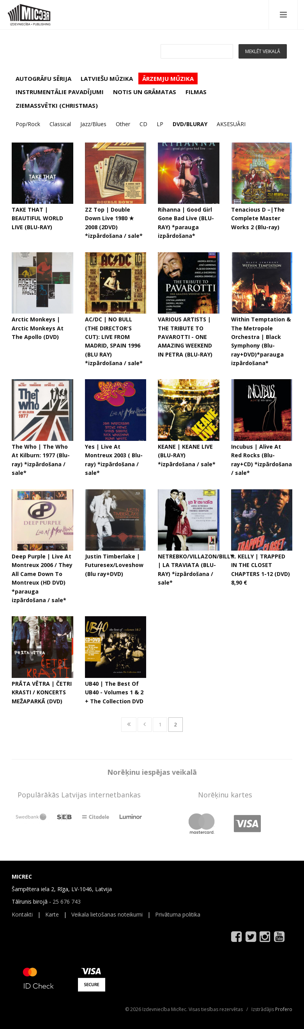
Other (123, 124)
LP (160, 124)
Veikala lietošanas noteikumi (107, 914)
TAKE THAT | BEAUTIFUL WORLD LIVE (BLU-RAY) (37, 218)
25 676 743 (67, 901)
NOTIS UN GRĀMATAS (144, 92)
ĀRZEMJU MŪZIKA (168, 78)
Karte (52, 914)
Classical (60, 124)
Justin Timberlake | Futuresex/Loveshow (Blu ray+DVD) (114, 565)
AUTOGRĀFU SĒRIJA (43, 78)
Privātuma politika (177, 914)
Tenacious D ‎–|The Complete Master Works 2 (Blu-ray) (258, 218)
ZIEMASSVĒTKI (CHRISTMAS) (57, 105)
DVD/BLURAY (190, 124)
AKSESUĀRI (231, 124)
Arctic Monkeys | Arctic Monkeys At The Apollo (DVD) (38, 328)
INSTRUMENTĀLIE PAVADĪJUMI (60, 92)
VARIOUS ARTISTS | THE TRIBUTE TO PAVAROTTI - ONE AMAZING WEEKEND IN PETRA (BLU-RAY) (185, 337)
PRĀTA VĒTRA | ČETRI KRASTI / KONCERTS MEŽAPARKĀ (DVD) (42, 692)
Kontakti (22, 914)
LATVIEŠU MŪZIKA (107, 78)
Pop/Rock (28, 124)
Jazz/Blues (93, 124)
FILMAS (196, 92)
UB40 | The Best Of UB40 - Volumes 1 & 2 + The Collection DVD (114, 692)
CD (143, 124)
